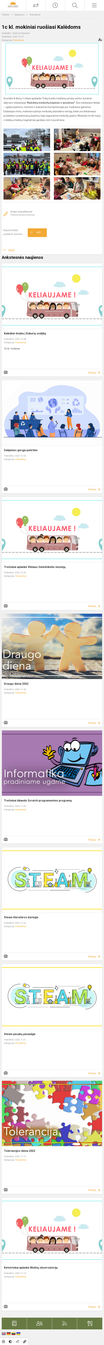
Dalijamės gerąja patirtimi (20, 450)
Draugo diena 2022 (16, 683)
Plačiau (92, 372)
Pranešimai (34, 14)
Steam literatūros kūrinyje (21, 917)
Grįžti (11, 250)
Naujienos (19, 14)
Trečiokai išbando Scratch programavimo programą (38, 800)
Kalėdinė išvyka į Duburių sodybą (25, 333)
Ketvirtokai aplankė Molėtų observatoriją (31, 1267)
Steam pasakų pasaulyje (20, 1034)
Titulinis (6, 14)
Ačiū (35, 233)
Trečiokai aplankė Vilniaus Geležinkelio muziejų (35, 567)
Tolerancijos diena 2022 (19, 1151)
